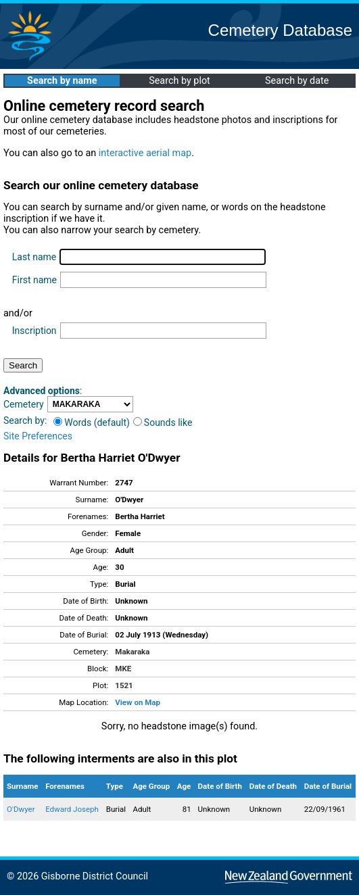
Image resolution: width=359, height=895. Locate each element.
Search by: (25, 420)
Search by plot (179, 81)
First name (34, 279)
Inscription (34, 330)
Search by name (62, 81)
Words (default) (91, 422)
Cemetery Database (280, 30)
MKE (123, 668)
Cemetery (23, 404)
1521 (124, 685)
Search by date (297, 81)
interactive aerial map (145, 153)
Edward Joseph (72, 809)
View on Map (137, 702)
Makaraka (132, 651)
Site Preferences (37, 436)
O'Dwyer (21, 809)
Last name (34, 256)
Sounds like (163, 422)
